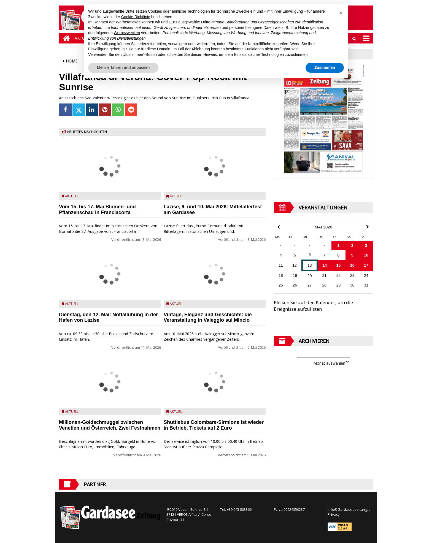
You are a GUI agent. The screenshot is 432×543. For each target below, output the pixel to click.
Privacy (334, 514)
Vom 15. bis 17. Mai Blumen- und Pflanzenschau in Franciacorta (97, 209)
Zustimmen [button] (324, 67)
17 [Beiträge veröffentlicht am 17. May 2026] (366, 265)
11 (281, 265)
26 (295, 285)
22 (338, 275)
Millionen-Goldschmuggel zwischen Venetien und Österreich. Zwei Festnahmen (109, 425)
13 (309, 265)
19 (295, 275)
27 (309, 285)
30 (352, 285)
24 (366, 275)
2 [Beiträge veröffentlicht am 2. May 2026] (352, 245)
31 (366, 285)
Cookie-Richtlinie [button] (135, 17)
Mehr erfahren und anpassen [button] (123, 67)
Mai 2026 (323, 227)
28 (324, 285)
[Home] (65, 38)
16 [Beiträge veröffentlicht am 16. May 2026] (352, 265)
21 (324, 275)
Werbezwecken (127, 33)
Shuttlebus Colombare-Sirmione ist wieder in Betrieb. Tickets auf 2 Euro (214, 425)
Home (71, 61)
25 (281, 285)
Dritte (205, 22)
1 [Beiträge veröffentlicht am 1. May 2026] (338, 245)
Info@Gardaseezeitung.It (349, 509)
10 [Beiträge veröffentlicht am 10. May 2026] (366, 255)
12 (294, 265)
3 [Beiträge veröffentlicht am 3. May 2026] (366, 245)
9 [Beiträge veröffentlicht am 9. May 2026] (352, 255)
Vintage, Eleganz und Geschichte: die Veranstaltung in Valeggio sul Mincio (208, 317)
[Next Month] (367, 226)
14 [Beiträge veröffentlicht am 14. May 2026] (325, 265)
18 (281, 275)
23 (352, 275)
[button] (341, 13)
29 (338, 285)
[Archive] (323, 361)
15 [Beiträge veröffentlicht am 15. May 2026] (338, 265)
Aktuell (72, 196)
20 (309, 276)
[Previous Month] (278, 227)
